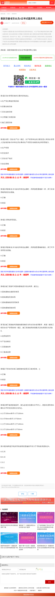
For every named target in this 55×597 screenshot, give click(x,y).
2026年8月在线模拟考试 (9, 57)
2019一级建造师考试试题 (20, 590)
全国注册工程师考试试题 (43, 588)
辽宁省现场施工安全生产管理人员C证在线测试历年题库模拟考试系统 (45, 527)
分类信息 (4, 7)
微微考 (40, 590)
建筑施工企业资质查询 (10, 588)
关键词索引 (33, 590)
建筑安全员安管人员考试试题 (26, 588)
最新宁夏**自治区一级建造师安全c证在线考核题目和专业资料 (27, 547)
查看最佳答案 (13, 128)
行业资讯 (39, 7)
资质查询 (48, 7)
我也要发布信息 (47, 22)
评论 (23, 23)
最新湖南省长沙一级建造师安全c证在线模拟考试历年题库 (45, 547)
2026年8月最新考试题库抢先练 (43, 57)
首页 (8, 13)
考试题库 (4, 10)
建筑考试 (30, 7)
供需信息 (12, 7)
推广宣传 (21, 7)
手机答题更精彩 (25, 57)
